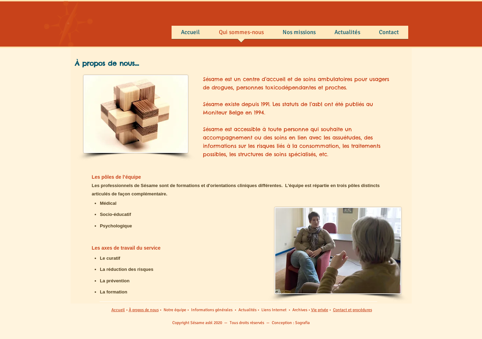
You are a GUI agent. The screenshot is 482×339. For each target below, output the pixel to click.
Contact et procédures (352, 310)
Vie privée (319, 310)
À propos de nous (144, 310)
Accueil (118, 310)
